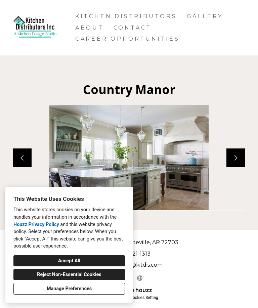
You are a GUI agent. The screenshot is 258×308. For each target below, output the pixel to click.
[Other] (139, 278)
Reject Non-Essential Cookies (69, 274)
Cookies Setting (144, 297)
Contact (133, 28)
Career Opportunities (127, 39)
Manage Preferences (69, 289)
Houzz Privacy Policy (36, 224)
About (89, 28)
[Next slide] (235, 157)
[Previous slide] (22, 157)
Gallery (205, 16)
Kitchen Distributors (126, 16)
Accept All (69, 261)
